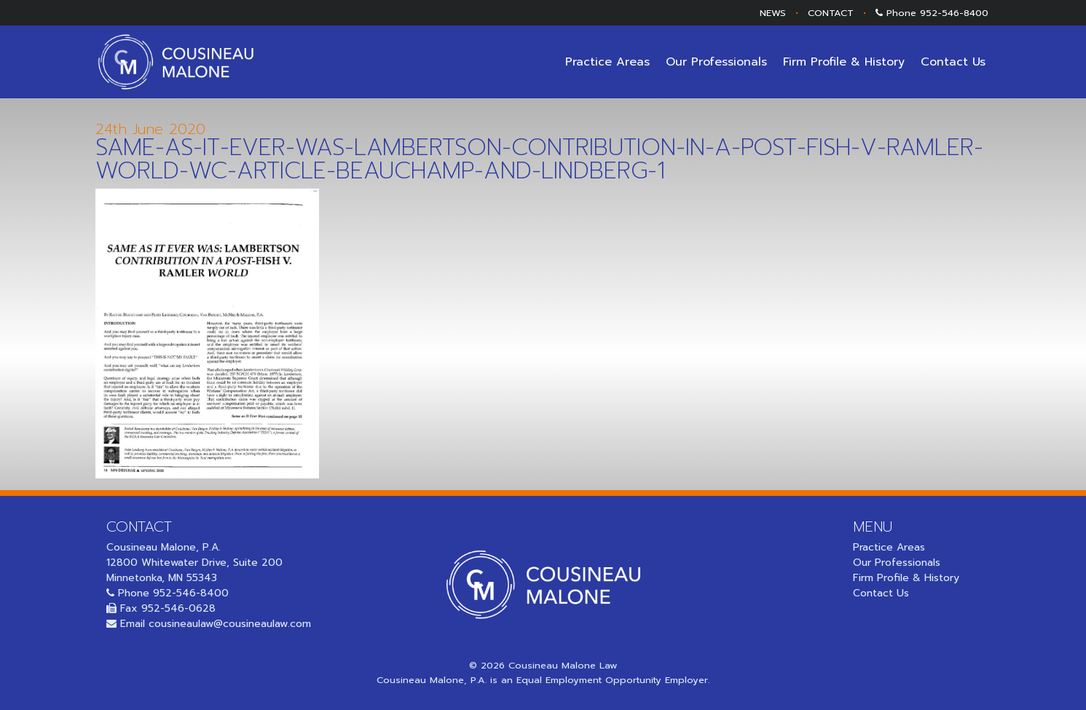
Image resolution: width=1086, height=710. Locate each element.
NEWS (773, 13)
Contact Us (953, 62)
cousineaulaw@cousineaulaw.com (230, 623)
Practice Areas (607, 62)
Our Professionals (716, 62)
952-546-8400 (954, 13)
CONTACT (831, 13)
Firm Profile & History (844, 62)
